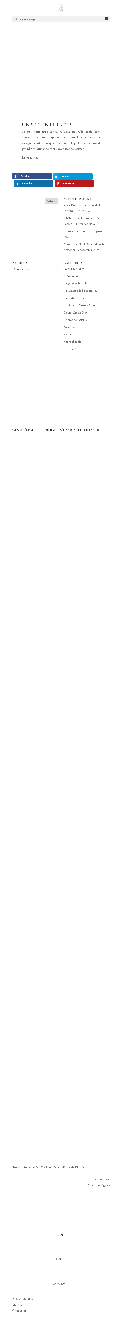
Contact (61, 1277)
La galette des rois (75, 276)
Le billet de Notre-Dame (79, 298)
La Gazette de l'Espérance (80, 283)
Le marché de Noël (76, 305)
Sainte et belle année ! (78, 224)
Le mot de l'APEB (75, 313)
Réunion (69, 327)
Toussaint (70, 342)
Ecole (61, 1252)
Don (61, 1228)
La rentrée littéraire (76, 291)
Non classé (71, 320)
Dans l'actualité (74, 262)
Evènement (71, 269)
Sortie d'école (72, 334)
